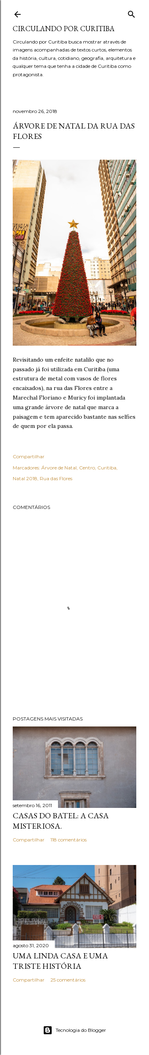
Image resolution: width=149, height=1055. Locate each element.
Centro (87, 468)
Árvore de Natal (59, 468)
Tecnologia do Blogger (74, 1030)
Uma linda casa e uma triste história (60, 960)
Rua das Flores (56, 478)
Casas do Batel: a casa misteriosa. (61, 820)
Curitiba (106, 468)
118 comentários (68, 840)
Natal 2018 (25, 478)
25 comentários (67, 980)
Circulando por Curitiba (63, 28)
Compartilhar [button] (29, 456)
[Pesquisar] (131, 12)
